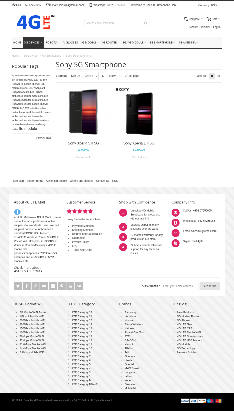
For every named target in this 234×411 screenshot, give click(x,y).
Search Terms (35, 180)
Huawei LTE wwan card (32, 88)
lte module (28, 128)
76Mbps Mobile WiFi (32, 336)
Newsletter (151, 286)
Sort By (75, 75)
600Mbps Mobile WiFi (32, 320)
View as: (201, 75)
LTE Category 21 (82, 316)
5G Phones (183, 320)
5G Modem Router (188, 316)
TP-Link (129, 348)
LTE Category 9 (81, 352)
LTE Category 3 (81, 372)
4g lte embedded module (23, 76)
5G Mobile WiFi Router (33, 312)
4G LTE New (184, 324)
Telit (127, 352)
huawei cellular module (31, 112)
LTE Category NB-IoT (84, 384)
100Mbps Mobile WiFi (32, 332)
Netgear (129, 328)
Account (193, 27)
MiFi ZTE (24, 108)
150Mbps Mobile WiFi (32, 328)
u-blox (128, 376)
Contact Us (102, 180)
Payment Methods (83, 225)
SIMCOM (130, 340)
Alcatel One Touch (135, 332)
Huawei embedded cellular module (30, 100)
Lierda (128, 360)
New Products (185, 312)
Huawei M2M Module (23, 92)
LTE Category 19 (82, 324)
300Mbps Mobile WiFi (32, 324)
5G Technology (186, 348)
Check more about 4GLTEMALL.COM (27, 269)
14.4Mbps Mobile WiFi (33, 348)
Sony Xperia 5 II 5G (83, 143)
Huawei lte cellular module (25, 104)
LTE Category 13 (82, 336)
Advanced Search (56, 180)
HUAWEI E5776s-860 (35, 79)
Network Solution (187, 352)
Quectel (129, 364)
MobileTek (131, 388)
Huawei (129, 320)
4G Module (183, 344)
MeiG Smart (132, 368)
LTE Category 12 (82, 340)
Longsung (130, 372)
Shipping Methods (82, 229)
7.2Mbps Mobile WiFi (32, 352)
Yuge (128, 380)
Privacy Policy (80, 241)
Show (112, 75)
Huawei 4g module (22, 84)
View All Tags (43, 137)
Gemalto (130, 384)
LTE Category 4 (81, 368)
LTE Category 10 (82, 348)
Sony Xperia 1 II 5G (138, 143)
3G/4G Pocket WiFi (29, 304)
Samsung (130, 312)
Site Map (18, 180)
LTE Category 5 (81, 364)
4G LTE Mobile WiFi (189, 332)
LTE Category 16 (82, 332)
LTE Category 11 (82, 344)
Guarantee (78, 237)
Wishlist (205, 27)
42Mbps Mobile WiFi (32, 340)
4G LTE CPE (184, 328)
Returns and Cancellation (87, 233)
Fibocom (130, 356)
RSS (115, 180)
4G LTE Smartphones (190, 336)
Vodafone (130, 316)
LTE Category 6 (81, 360)
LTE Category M (81, 380)
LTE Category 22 (82, 312)
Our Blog (179, 304)
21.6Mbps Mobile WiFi (33, 344)
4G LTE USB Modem (189, 340)
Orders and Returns (81, 180)
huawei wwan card (30, 124)
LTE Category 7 (81, 356)
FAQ (74, 245)
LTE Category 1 (81, 376)
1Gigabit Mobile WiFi (32, 316)
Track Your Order (82, 249)
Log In (216, 27)
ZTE (127, 336)
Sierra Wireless (134, 324)
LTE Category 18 (82, 328)
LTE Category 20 (82, 320)
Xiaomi (129, 344)
